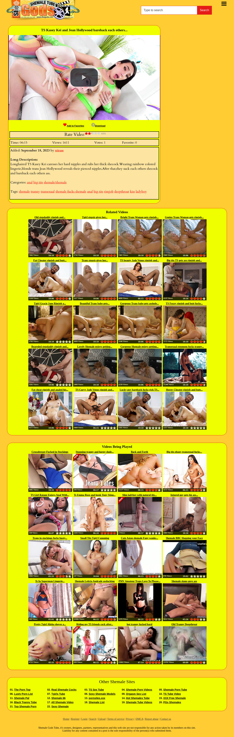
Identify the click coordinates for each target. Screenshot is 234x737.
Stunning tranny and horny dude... (95, 452)
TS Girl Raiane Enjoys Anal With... (50, 495)
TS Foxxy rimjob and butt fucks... (184, 303)
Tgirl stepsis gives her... (94, 217)
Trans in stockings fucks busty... (50, 538)
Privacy (130, 719)
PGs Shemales (172, 702)
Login (84, 719)
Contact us (165, 719)
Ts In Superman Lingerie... (50, 581)
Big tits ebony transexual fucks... (184, 452)
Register (75, 719)
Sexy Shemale (60, 706)
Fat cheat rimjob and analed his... (50, 389)
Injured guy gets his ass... (184, 495)
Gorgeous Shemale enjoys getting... (139, 346)
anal (29, 182)
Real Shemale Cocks (63, 689)
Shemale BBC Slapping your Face (184, 538)
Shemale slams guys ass (184, 581)
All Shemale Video (62, 702)
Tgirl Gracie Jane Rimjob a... (50, 303)
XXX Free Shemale (174, 698)
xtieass (59, 151)
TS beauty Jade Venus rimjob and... (139, 260)
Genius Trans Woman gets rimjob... (184, 217)
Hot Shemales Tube (138, 698)
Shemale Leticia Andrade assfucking (94, 581)
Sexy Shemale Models (102, 693)
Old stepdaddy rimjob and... (50, 217)
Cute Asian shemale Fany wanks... (139, 538)
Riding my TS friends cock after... (94, 624)
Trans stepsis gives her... (95, 260)
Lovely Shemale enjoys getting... (94, 346)
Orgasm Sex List (136, 693)
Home (66, 719)
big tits (38, 182)
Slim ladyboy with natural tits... (139, 495)
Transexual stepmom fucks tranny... (184, 346)
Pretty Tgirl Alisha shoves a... (50, 624)
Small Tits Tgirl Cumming (94, 538)
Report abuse (151, 719)
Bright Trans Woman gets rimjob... (139, 217)
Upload (101, 719)
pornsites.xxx (97, 698)
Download (98, 126)
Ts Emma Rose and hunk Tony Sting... (95, 495)
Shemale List (96, 702)
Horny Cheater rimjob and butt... (184, 389)
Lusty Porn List (23, 693)
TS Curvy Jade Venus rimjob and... (95, 389)
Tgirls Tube (58, 693)
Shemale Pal (21, 698)
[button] (84, 77)
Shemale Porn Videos (139, 689)
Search (204, 10)
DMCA (139, 719)
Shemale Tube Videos (139, 702)
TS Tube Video (172, 693)
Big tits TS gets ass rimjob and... (184, 260)
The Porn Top (22, 689)
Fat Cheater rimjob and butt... (49, 260)
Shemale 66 (58, 698)
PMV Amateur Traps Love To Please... (139, 581)
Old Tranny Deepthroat (184, 624)
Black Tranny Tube (25, 702)
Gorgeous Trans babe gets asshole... (139, 303)
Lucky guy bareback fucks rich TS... (139, 389)
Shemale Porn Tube (175, 689)
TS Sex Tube (96, 689)
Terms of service (115, 719)
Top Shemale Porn (25, 706)
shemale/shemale (55, 182)
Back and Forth (139, 452)
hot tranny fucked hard (139, 624)
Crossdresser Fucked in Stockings (49, 452)
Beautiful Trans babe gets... (95, 303)
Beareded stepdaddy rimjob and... (50, 346)
